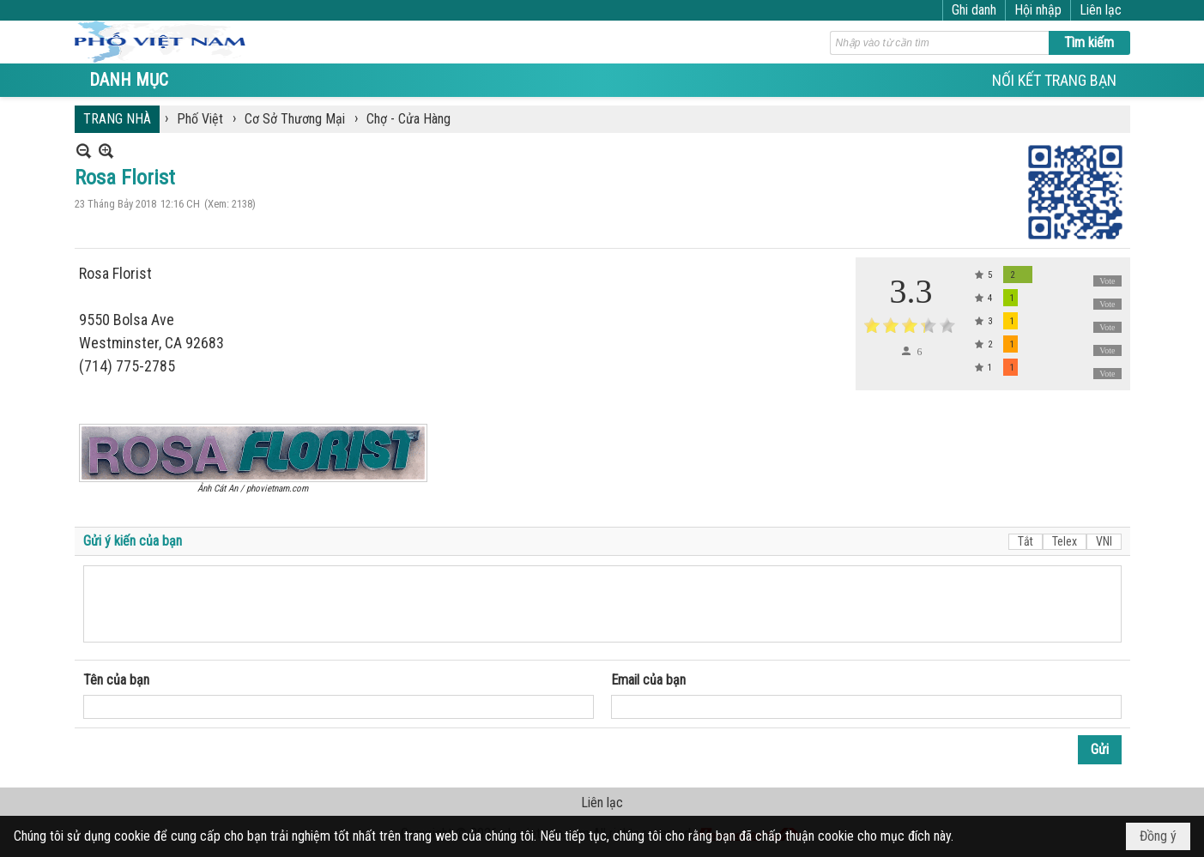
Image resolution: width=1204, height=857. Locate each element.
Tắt (1025, 541)
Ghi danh (974, 10)
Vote (1107, 281)
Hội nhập (1038, 10)
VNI (1104, 541)
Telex (1064, 541)
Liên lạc (1101, 10)
